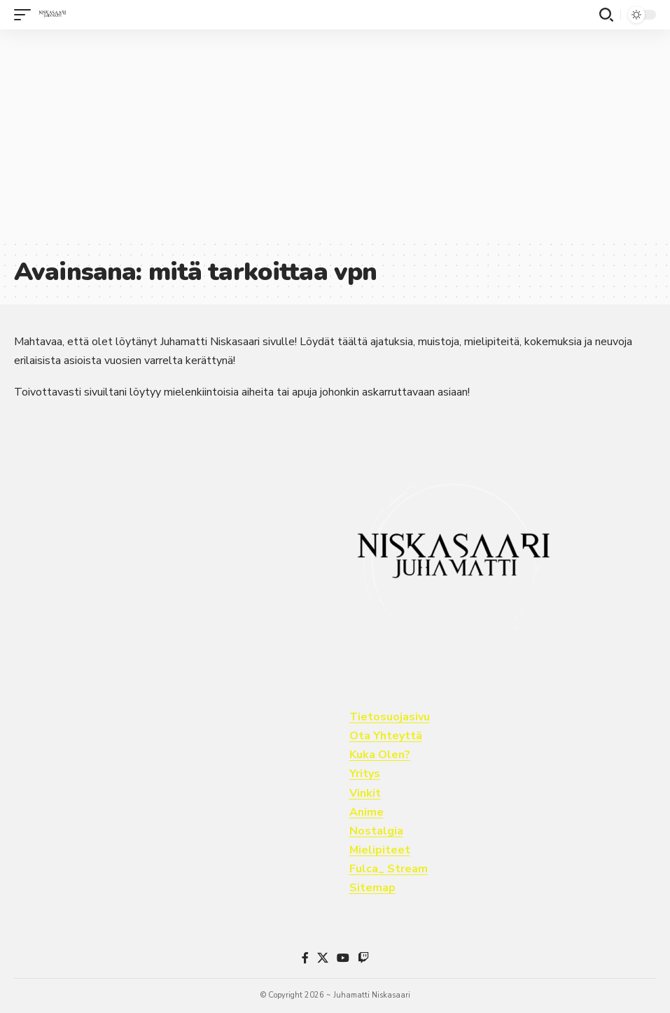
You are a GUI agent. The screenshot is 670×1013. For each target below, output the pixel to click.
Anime (366, 812)
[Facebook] (305, 958)
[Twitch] (363, 958)
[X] (323, 958)
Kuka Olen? (379, 754)
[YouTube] (343, 958)
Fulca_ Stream (388, 868)
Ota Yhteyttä (385, 735)
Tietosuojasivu (389, 717)
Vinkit (365, 793)
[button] (26, 14)
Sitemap (372, 887)
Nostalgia (376, 831)
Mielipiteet (379, 850)
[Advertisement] (335, 134)
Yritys (364, 773)
